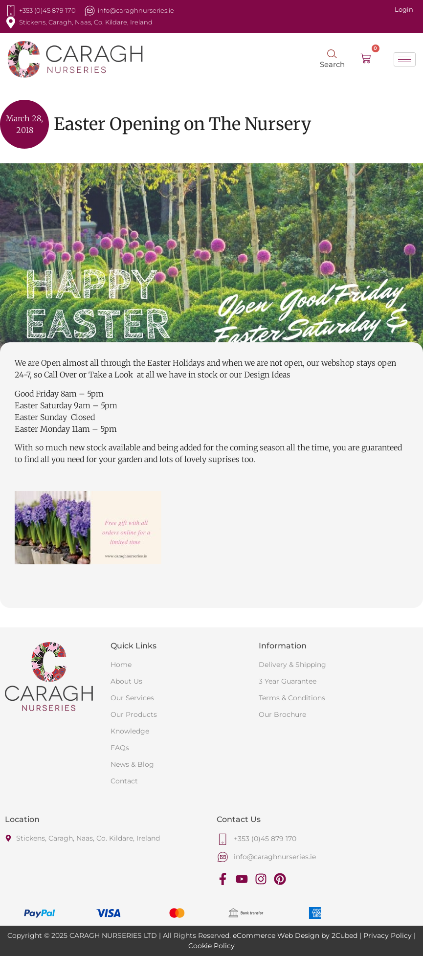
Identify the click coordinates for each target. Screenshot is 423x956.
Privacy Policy (387, 935)
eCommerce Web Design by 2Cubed (295, 935)
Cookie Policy (211, 945)
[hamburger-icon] (405, 59)
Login (404, 9)
